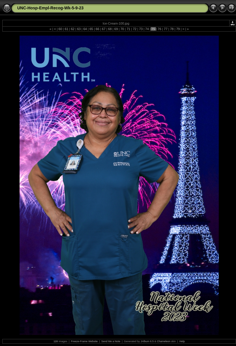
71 (128, 29)
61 (66, 29)
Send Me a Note (110, 341)
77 (165, 29)
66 (97, 29)
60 (60, 29)
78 (171, 29)
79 (178, 29)
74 (147, 29)
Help (182, 341)
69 (116, 29)
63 (78, 29)
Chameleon (163, 341)
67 (103, 29)
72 (134, 29)
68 (109, 29)
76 (159, 29)
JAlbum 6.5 (147, 341)
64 (85, 29)
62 (72, 29)
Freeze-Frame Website (84, 341)
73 (140, 29)
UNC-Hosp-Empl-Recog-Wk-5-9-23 (50, 8)
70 (122, 29)
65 (91, 29)
